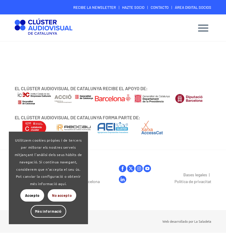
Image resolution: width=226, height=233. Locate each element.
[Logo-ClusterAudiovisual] (43, 28)
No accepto (62, 195)
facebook (122, 168)
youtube (147, 168)
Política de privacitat (193, 181)
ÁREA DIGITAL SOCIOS (193, 7)
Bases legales (195, 174)
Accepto (32, 195)
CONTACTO (160, 7)
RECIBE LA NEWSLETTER (94, 7)
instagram (139, 168)
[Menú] (203, 28)
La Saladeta (202, 221)
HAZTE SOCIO (133, 7)
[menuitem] (94, 7)
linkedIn (122, 179)
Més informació (48, 211)
